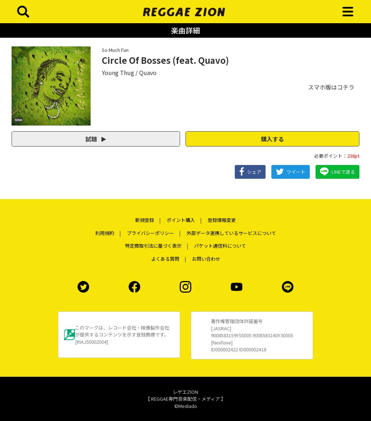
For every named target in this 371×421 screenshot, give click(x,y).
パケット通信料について (220, 245)
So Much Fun (115, 49)
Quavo (148, 72)
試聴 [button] (96, 139)
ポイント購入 (181, 219)
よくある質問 (165, 258)
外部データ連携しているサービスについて (231, 233)
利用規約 (104, 233)
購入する (272, 139)
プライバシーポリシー (150, 233)
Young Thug (118, 72)
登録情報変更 (222, 219)
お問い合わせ (206, 258)
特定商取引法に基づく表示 (153, 245)
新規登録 (144, 219)
